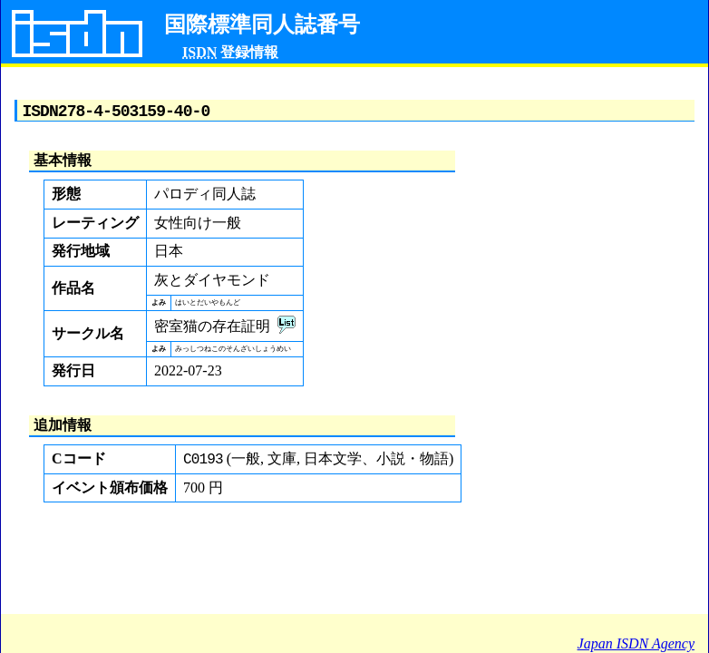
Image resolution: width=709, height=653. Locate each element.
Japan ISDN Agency (636, 643)
